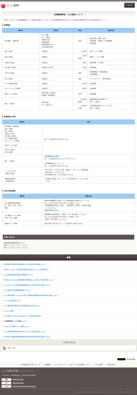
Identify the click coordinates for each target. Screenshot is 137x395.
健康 (68, 257)
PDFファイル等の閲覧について (79, 364)
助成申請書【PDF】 (51, 210)
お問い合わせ (111, 364)
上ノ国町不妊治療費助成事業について (17, 290)
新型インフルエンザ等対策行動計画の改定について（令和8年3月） (27, 269)
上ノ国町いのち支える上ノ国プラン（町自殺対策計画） (23, 316)
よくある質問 (98, 364)
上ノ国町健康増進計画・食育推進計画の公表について (22, 305)
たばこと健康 (8, 311)
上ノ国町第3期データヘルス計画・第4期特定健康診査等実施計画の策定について (31, 295)
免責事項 (48, 364)
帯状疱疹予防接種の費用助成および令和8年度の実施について (25, 264)
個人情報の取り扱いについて (31, 364)
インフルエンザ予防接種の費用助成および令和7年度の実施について (27, 285)
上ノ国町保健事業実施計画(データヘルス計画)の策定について (25, 331)
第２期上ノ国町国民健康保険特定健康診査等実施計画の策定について (27, 336)
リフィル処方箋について (12, 300)
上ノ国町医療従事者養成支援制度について (18, 274)
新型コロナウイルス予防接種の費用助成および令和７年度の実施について (29, 280)
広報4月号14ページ (58, 158)
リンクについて (60, 364)
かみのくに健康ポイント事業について (17, 326)
